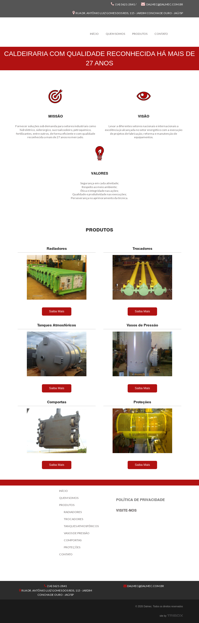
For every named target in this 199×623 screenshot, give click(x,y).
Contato (161, 33)
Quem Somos (115, 33)
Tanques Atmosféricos (81, 526)
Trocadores (73, 519)
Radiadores (73, 512)
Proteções (72, 547)
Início (94, 33)
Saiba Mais (56, 311)
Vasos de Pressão (76, 533)
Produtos (139, 33)
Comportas (72, 540)
